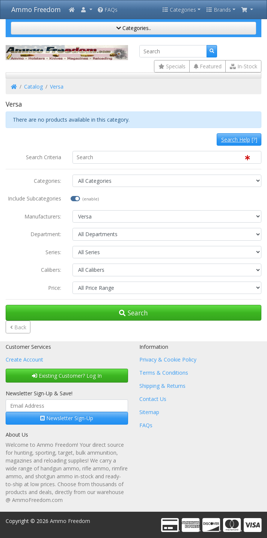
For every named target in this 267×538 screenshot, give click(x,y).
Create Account (24, 359)
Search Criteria (43, 157)
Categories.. (133, 28)
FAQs (108, 9)
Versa (56, 86)
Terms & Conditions (163, 372)
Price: (54, 287)
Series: (53, 252)
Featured (208, 66)
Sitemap (149, 412)
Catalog (33, 86)
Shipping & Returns (162, 385)
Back (18, 327)
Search (133, 312)
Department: (45, 234)
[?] (239, 139)
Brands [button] (218, 9)
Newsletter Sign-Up (66, 418)
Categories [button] (179, 9)
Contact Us (152, 398)
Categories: (47, 180)
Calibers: (51, 269)
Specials (172, 66)
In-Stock (243, 66)
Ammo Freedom (36, 9)
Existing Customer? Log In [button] (67, 375)
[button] (86, 9)
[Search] (173, 51)
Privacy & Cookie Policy (167, 359)
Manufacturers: (42, 216)
